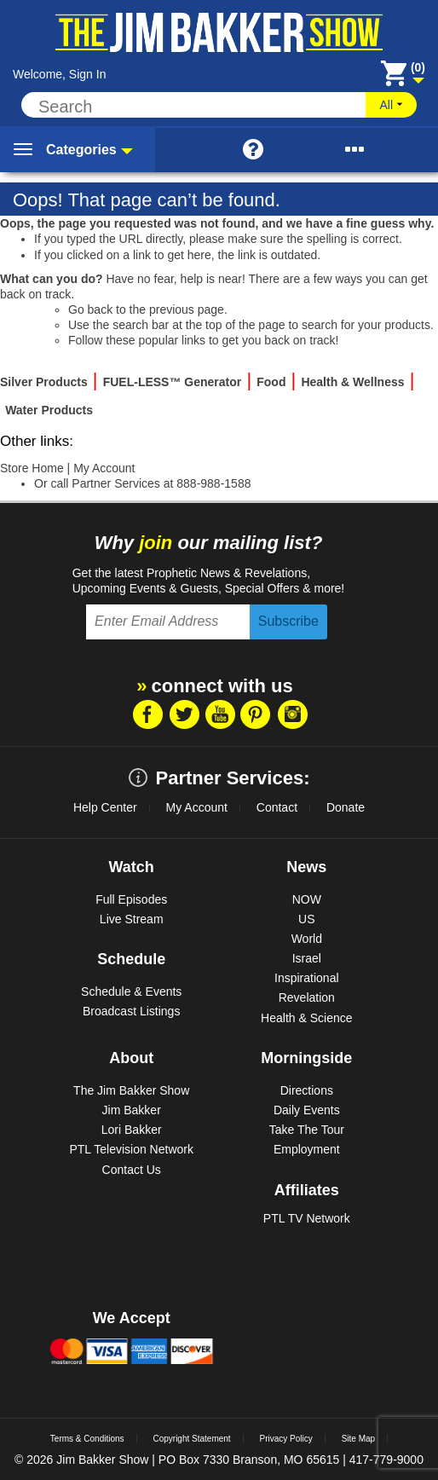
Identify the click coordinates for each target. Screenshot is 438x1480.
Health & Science (306, 1018)
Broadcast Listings (131, 1011)
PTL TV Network (306, 1218)
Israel (306, 958)
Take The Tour (306, 1129)
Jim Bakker (131, 1110)
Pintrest (255, 714)
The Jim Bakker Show (131, 1090)
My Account (104, 468)
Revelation (307, 997)
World (306, 938)
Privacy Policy (286, 1438)
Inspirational (306, 978)
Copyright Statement (191, 1438)
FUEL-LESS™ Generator (172, 382)
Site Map (358, 1438)
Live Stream (132, 919)
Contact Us (131, 1169)
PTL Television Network (131, 1149)
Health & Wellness (352, 382)
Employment (307, 1149)
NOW (306, 899)
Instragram (292, 714)
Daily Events (307, 1110)
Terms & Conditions (87, 1438)
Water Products (49, 410)
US (306, 919)
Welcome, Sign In (59, 74)
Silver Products (44, 382)
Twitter (183, 714)
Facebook (146, 714)
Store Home (32, 468)
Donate (345, 807)
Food (270, 382)
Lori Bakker (131, 1129)
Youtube (220, 714)
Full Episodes (131, 899)
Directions (306, 1090)
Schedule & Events (131, 991)
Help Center (105, 807)
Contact (276, 807)
